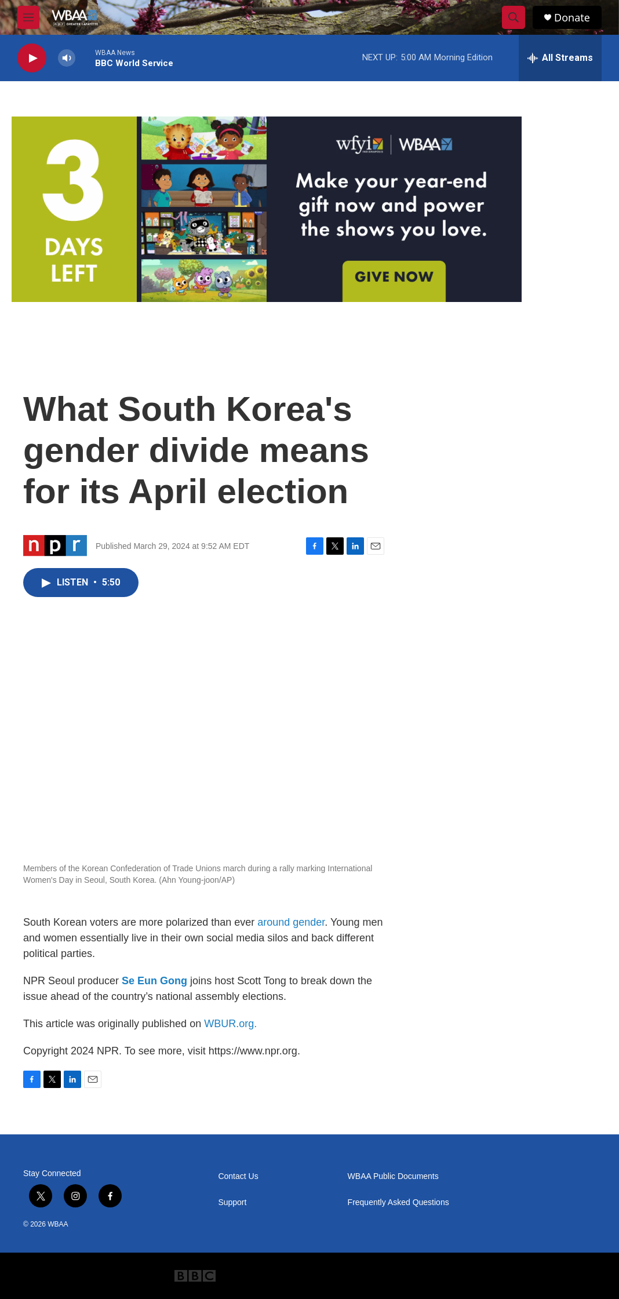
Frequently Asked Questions (398, 1202)
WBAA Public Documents (393, 1176)
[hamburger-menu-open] (28, 17)
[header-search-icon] (513, 17)
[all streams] (560, 58)
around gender (291, 922)
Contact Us (238, 1176)
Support (232, 1202)
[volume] (67, 58)
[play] (32, 58)
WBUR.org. (230, 1023)
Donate (572, 18)
